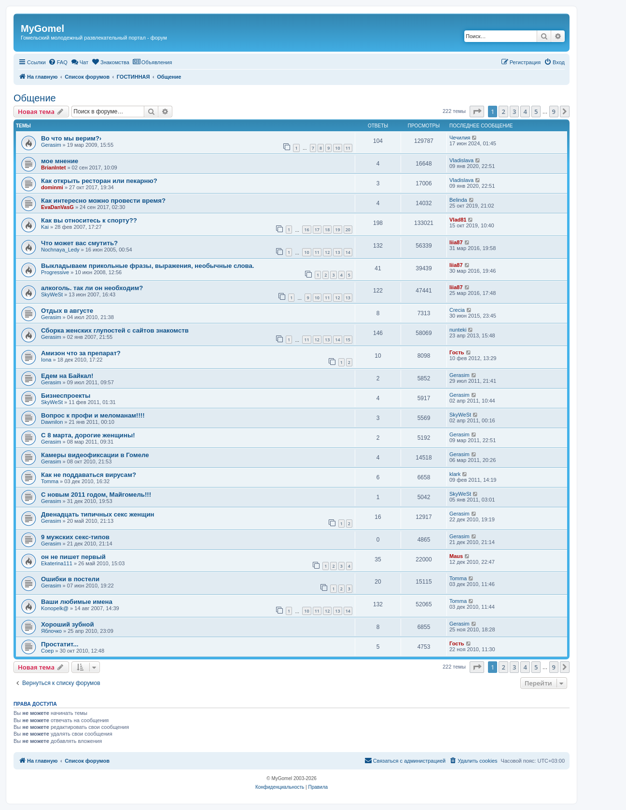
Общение (35, 98)
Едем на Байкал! (67, 375)
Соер (47, 651)
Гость (456, 352)
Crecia (457, 310)
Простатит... (59, 644)
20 (348, 229)
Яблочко (51, 631)
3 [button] (514, 111)
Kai (45, 227)
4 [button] (525, 111)
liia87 (456, 242)
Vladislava (461, 160)
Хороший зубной (67, 624)
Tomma (49, 481)
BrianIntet (53, 167)
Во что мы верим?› (71, 138)
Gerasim (51, 145)
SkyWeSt (52, 294)
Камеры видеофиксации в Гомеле (95, 455)
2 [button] (503, 111)
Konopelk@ (55, 608)
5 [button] (536, 111)
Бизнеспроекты (65, 395)
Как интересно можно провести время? (103, 200)
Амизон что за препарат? (81, 353)
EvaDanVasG (57, 207)
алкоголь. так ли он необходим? (92, 288)
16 (306, 229)
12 (327, 252)
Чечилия (459, 137)
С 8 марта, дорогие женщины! (88, 435)
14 (348, 252)
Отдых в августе (67, 310)
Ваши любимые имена (76, 601)
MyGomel (42, 28)
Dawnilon (52, 422)
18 (327, 229)
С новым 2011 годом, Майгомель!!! (96, 494)
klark (454, 474)
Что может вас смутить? (79, 243)
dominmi (52, 187)
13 (337, 252)
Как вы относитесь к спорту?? (89, 220)
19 (337, 229)
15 (348, 339)
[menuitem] (58, 62)
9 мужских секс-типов (75, 537)
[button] (477, 111)
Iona (46, 360)
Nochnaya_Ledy (60, 249)
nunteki (457, 330)
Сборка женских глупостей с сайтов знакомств (115, 330)
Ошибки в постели (70, 579)
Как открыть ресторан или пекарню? (99, 180)
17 (317, 229)
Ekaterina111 (56, 563)
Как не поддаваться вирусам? (88, 474)
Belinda (458, 200)
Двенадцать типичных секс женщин (97, 514)
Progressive (55, 272)
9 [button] (554, 111)
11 (348, 148)
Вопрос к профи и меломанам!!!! (93, 415)
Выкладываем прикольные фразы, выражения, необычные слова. (147, 265)
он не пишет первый (73, 556)
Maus (456, 556)
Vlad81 (457, 220)
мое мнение (59, 161)
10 (337, 148)
